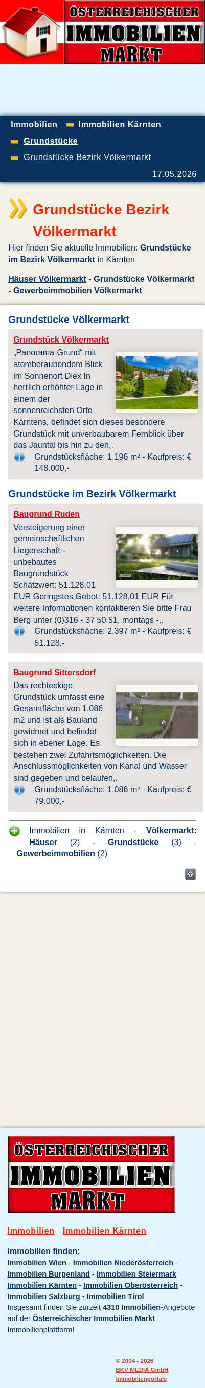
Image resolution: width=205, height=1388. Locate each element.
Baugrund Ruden (46, 514)
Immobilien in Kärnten (76, 830)
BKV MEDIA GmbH (142, 1369)
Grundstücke (133, 842)
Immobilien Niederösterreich (123, 1263)
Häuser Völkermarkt (47, 278)
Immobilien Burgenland (49, 1274)
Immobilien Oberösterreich (130, 1285)
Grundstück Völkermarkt (61, 339)
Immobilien (31, 1230)
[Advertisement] (102, 1002)
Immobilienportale (141, 1378)
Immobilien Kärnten (105, 1230)
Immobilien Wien (37, 1263)
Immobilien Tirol (115, 1296)
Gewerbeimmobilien (55, 853)
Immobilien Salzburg (44, 1296)
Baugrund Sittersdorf (54, 672)
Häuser (43, 842)
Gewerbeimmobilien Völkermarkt (77, 290)
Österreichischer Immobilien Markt (94, 1318)
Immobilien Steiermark (136, 1274)
